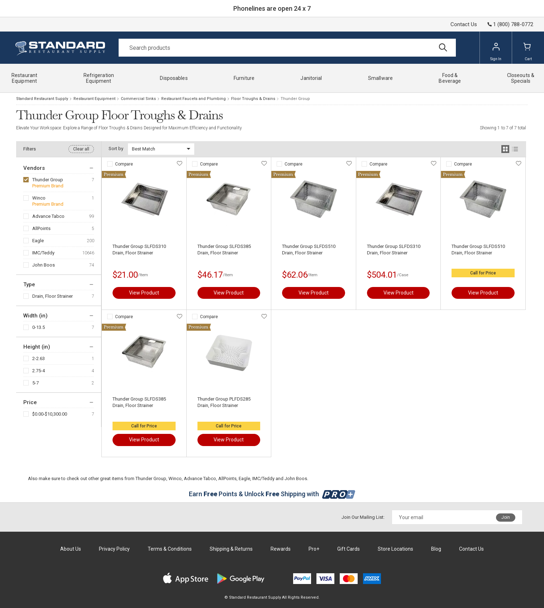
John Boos (43, 265)
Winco (39, 198)
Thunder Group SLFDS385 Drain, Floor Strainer (224, 249)
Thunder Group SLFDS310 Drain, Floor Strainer (139, 249)
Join (505, 517)
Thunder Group (47, 179)
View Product (144, 293)
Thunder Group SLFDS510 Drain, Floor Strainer (308, 249)
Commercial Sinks (138, 98)
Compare (124, 164)
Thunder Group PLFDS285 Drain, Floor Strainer (223, 402)
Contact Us (463, 24)
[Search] (287, 48)
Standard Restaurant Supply (42, 98)
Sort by (116, 148)
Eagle (38, 240)
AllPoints (41, 228)
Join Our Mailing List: (363, 517)
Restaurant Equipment (94, 98)
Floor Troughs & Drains (253, 98)
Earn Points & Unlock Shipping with (272, 494)
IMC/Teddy (43, 252)
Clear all (81, 149)
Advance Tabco (48, 216)
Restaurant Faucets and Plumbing (193, 98)
